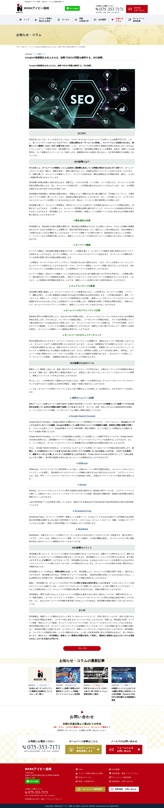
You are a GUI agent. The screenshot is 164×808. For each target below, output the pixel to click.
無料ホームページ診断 (83, 398)
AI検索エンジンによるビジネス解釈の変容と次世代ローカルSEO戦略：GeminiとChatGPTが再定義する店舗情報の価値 (123, 694)
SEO (39, 54)
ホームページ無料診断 (138, 20)
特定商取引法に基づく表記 (34, 799)
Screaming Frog (83, 511)
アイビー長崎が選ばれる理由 (45, 20)
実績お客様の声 (84, 20)
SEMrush (83, 463)
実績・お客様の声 (86, 781)
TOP (81, 769)
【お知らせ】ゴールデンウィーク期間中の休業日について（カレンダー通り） (40, 691)
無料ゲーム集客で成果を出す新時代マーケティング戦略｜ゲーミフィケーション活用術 (68, 691)
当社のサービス (85, 777)
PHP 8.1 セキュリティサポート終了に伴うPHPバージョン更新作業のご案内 (96, 691)
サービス (65, 20)
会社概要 (102, 20)
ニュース (43, 685)
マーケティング (71, 685)
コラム (97, 685)
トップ (26, 20)
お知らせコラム (119, 20)
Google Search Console (83, 416)
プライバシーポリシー (54, 799)
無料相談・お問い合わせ (122, 781)
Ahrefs (82, 484)
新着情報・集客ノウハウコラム (125, 773)
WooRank (83, 529)
